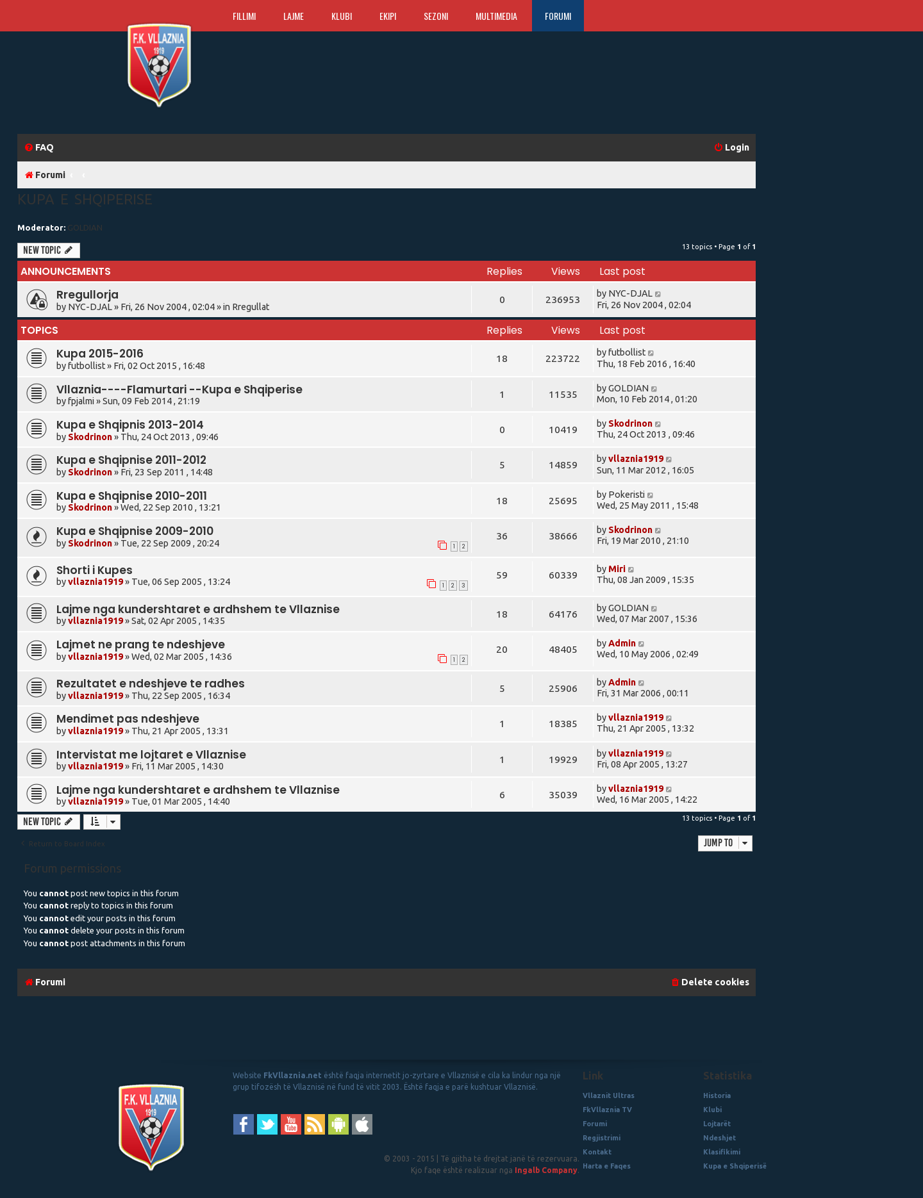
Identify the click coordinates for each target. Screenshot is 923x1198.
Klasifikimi (721, 1152)
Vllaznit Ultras (609, 1095)
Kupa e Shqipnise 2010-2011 (131, 496)
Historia (717, 1095)
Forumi (558, 15)
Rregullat (250, 307)
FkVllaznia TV (607, 1109)
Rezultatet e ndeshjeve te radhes (150, 683)
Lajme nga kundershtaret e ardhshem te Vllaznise (198, 609)
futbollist (86, 366)
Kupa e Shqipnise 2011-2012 (131, 460)
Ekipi (387, 15)
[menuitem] (39, 148)
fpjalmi (81, 401)
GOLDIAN (85, 227)
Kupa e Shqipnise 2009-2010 (134, 531)
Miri (617, 569)
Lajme (293, 15)
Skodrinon (90, 437)
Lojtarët (717, 1124)
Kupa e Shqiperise (85, 199)
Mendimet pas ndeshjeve (127, 718)
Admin (622, 643)
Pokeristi (626, 494)
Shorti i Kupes (94, 570)
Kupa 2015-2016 (100, 353)
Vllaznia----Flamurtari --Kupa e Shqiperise (179, 389)
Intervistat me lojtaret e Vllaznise (151, 754)
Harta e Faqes (607, 1166)
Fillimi (244, 15)
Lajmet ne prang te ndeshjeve (140, 644)
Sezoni (436, 15)
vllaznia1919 (635, 459)
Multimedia (496, 15)
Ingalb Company (546, 1170)
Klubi (341, 15)
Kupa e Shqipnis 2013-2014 (130, 424)
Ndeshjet (719, 1138)
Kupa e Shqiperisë (735, 1166)
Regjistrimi (601, 1138)
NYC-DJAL (90, 307)
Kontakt (597, 1152)
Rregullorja (87, 294)
